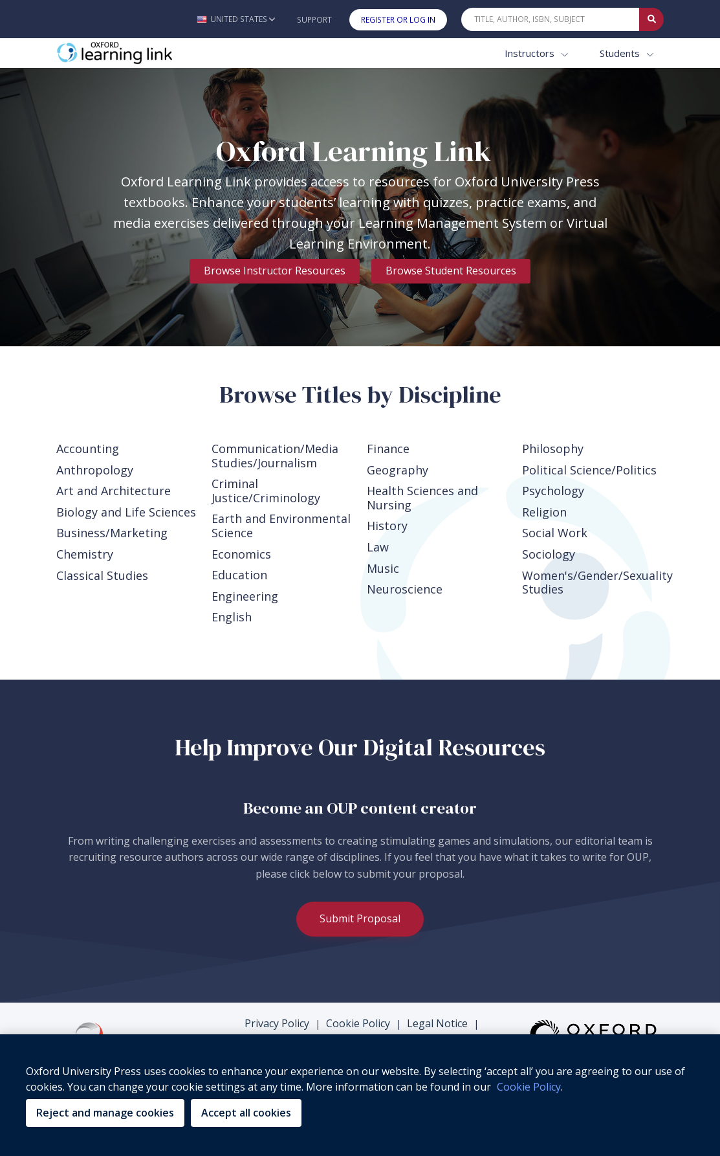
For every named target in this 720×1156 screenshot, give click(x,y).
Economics (241, 554)
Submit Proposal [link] (360, 918)
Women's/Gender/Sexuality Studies (593, 582)
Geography (397, 470)
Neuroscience (404, 589)
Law (378, 547)
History (387, 525)
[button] (235, 19)
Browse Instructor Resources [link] (274, 270)
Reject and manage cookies (105, 1113)
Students (621, 53)
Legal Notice (437, 1023)
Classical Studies (102, 575)
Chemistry (84, 554)
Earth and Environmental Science (281, 525)
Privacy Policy (277, 1023)
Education (239, 575)
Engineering (245, 596)
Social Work (554, 532)
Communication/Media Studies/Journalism (275, 456)
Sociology (548, 554)
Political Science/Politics (589, 470)
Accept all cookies (246, 1113)
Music (383, 568)
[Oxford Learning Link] (153, 53)
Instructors (531, 53)
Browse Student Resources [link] (451, 270)
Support (314, 19)
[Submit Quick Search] (651, 19)
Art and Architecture (113, 490)
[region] (360, 1095)
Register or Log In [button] (398, 19)
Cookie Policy (358, 1023)
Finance (388, 448)
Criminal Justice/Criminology (266, 491)
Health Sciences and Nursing (422, 498)
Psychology (553, 490)
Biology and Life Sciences (126, 512)
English (232, 617)
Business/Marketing (112, 532)
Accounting (87, 448)
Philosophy (553, 448)
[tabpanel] (360, 207)
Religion (544, 512)
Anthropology (94, 470)
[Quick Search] (550, 19)
